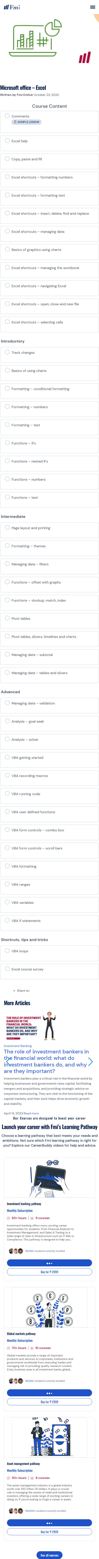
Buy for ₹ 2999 (49, 1271)
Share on (23, 991)
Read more (31, 1113)
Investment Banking (18, 1046)
